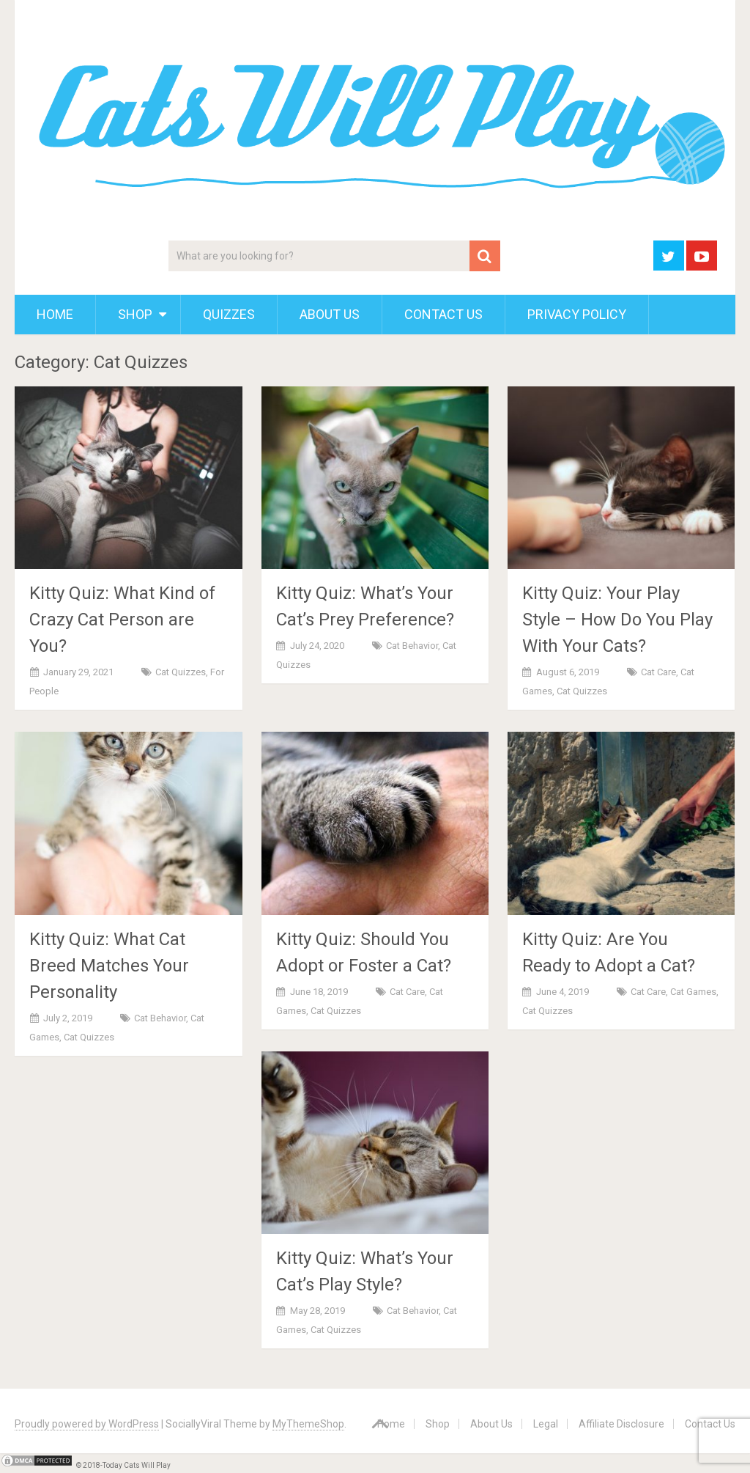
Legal (545, 1424)
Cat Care (658, 671)
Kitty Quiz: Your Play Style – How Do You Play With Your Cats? (617, 619)
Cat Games (693, 991)
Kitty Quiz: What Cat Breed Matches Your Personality (109, 965)
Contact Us (443, 314)
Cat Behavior (412, 645)
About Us (330, 314)
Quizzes (229, 314)
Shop (135, 314)
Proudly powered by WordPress (87, 1424)
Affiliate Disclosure (621, 1424)
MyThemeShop (308, 1424)
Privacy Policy (576, 314)
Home (55, 314)
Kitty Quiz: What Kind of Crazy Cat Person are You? (122, 619)
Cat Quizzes (180, 671)
